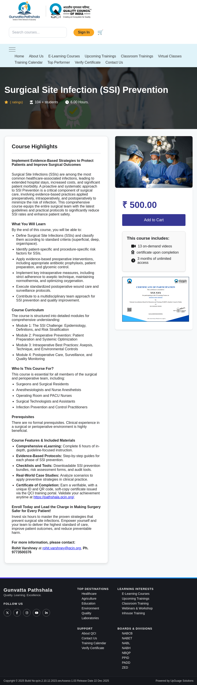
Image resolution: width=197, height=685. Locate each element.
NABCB (127, 633)
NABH (126, 648)
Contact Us (114, 62)
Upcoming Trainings (100, 56)
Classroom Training (135, 603)
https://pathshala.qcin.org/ (53, 497)
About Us (36, 56)
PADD (126, 662)
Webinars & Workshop (137, 608)
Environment (90, 608)
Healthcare (89, 593)
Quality (86, 613)
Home (19, 56)
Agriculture (89, 598)
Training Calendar (29, 62)
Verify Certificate (87, 62)
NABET (127, 638)
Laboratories (90, 618)
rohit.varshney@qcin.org (61, 548)
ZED (125, 667)
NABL (126, 643)
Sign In (84, 32)
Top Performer (59, 62)
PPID (125, 658)
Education (88, 603)
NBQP (126, 653)
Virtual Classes (170, 56)
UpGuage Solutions (181, 680)
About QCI (89, 633)
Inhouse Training (133, 613)
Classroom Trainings (137, 56)
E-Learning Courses (64, 56)
